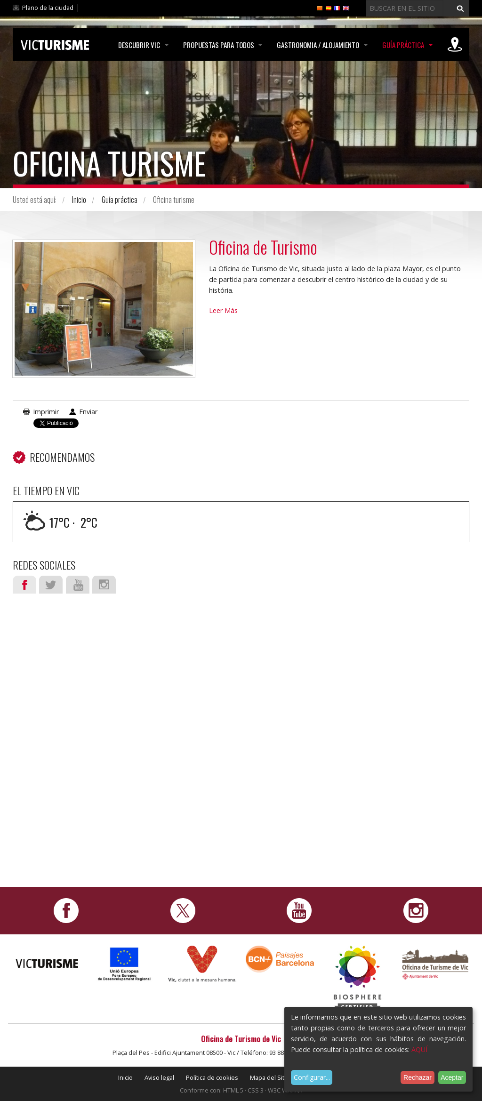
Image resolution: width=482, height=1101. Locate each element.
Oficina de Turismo (263, 247)
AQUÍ (419, 1049)
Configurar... (312, 1077)
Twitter (51, 585)
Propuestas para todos (216, 45)
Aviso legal (159, 1077)
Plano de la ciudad (47, 7)
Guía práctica (403, 45)
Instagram (104, 585)
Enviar (88, 411)
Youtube (77, 585)
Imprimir (46, 411)
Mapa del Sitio (269, 1077)
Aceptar (452, 1077)
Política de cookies (212, 1077)
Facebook (24, 585)
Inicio (79, 199)
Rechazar (417, 1077)
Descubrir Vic (137, 45)
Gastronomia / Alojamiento (317, 45)
